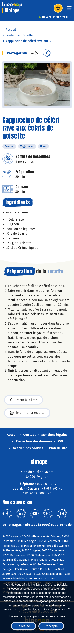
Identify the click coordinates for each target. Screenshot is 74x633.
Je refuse (23, 626)
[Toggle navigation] (69, 9)
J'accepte (51, 626)
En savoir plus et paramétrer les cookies (37, 616)
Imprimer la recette (27, 413)
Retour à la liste (23, 400)
